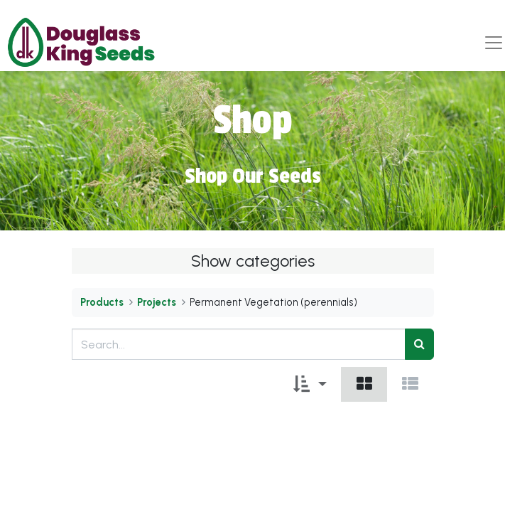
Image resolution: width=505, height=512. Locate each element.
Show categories (253, 261)
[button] (310, 384)
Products (102, 302)
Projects (156, 302)
